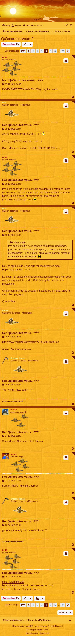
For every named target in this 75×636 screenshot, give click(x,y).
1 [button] (33, 51)
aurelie (13, 410)
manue (5, 310)
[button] (23, 51)
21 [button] (62, 51)
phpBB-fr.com (43, 630)
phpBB (29, 626)
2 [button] (37, 51)
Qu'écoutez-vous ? (17, 39)
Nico (4, 103)
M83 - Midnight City (13, 581)
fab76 (4, 57)
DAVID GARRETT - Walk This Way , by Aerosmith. (30, 89)
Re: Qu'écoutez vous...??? (23, 80)
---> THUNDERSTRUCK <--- (44, 148)
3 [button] (41, 51)
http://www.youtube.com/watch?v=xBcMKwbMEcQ (30, 341)
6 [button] (55, 51)
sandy (14, 454)
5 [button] (50, 51)
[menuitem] (6, 25)
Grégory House (18, 358)
